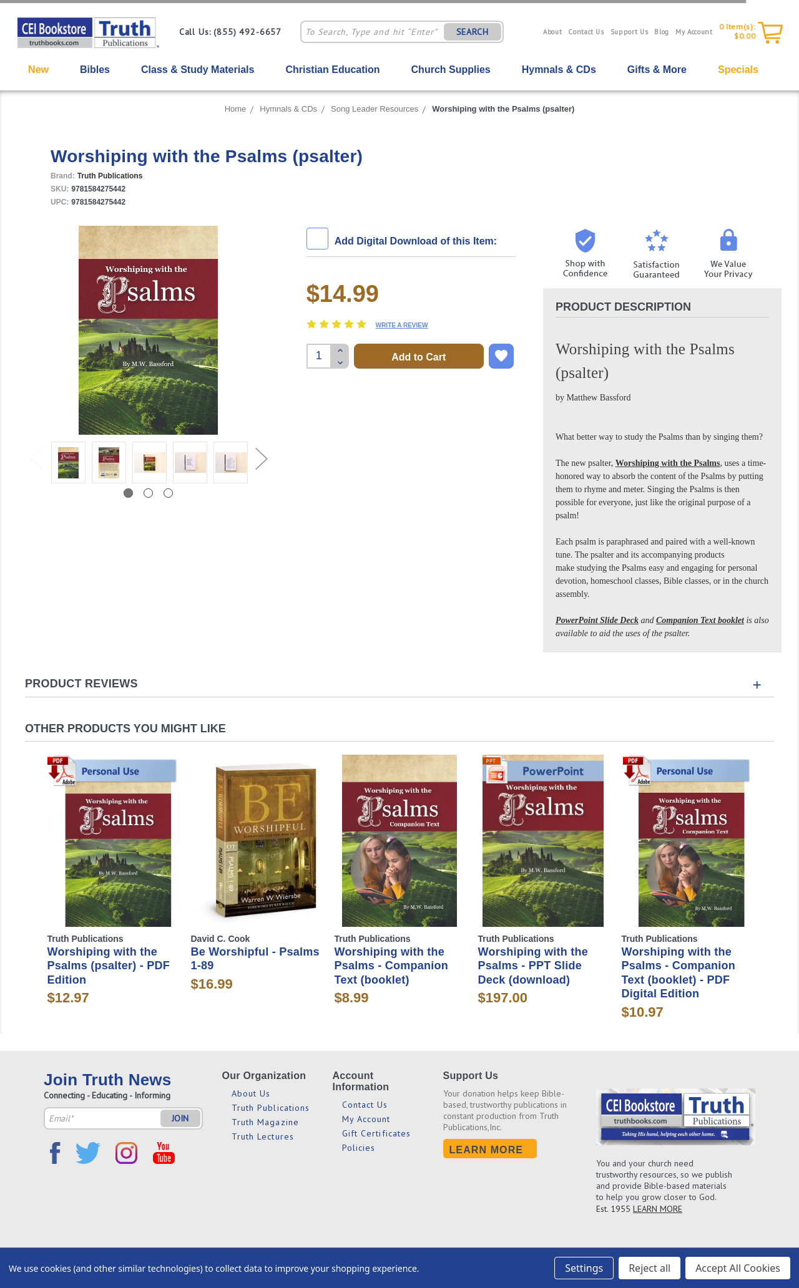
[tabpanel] (68, 464)
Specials (738, 69)
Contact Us (586, 31)
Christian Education (332, 69)
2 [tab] (148, 493)
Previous (35, 446)
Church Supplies (451, 69)
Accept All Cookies (737, 1268)
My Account (694, 31)
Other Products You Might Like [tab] (125, 728)
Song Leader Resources (374, 109)
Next (260, 446)
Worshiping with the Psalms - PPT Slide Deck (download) (533, 966)
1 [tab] (128, 493)
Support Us (629, 31)
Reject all (649, 1268)
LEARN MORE (657, 1208)
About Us (251, 1093)
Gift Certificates (376, 1133)
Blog (661, 31)
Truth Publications (271, 1107)
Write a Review (402, 325)
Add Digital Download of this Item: (416, 241)
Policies (359, 1147)
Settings (584, 1268)
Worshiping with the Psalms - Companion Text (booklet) (392, 966)
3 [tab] (168, 493)
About (552, 31)
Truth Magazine (265, 1122)
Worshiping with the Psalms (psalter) (503, 109)
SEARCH (472, 31)
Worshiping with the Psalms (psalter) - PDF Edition (108, 966)
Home (236, 109)
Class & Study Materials (197, 69)
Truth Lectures (263, 1136)
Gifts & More (657, 69)
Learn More (486, 1150)
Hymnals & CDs (559, 69)
